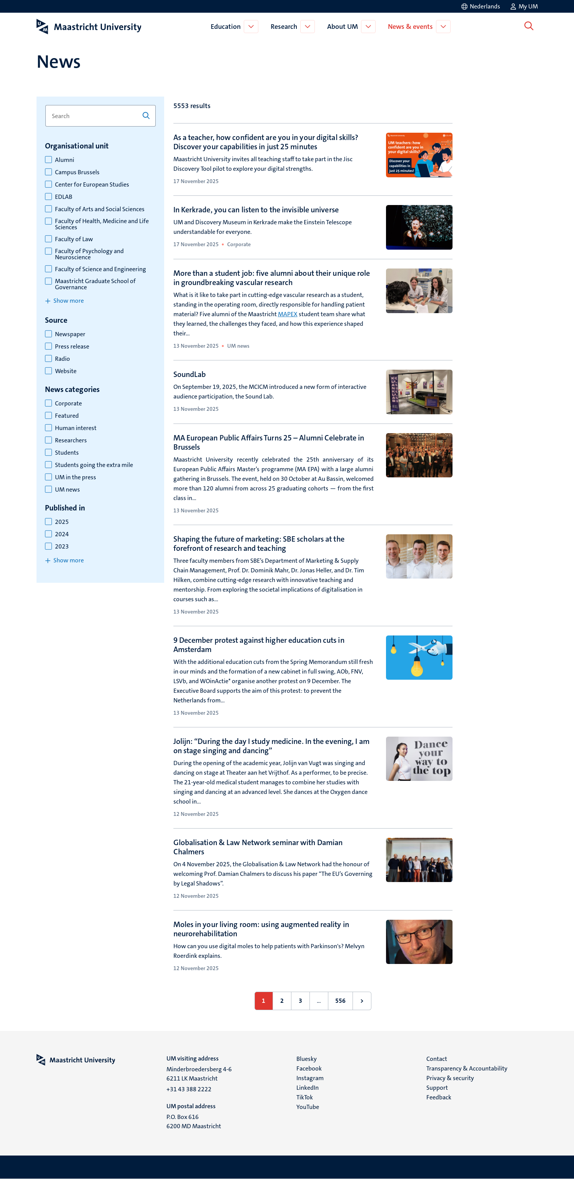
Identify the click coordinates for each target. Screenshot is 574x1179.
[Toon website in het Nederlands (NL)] (480, 6)
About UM (343, 26)
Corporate (68, 403)
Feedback (438, 1097)
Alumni (64, 160)
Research (285, 26)
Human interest (75, 428)
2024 (62, 534)
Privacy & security (450, 1078)
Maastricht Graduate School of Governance (95, 284)
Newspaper (70, 334)
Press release (72, 347)
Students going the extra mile (94, 465)
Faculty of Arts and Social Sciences (100, 209)
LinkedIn (307, 1088)
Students (67, 453)
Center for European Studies (92, 185)
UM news (67, 490)
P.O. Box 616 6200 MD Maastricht (193, 1121)
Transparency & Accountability (466, 1068)
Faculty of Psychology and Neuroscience (89, 254)
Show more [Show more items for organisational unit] (68, 301)
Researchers (71, 440)
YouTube (307, 1107)
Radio (62, 359)
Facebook (309, 1068)
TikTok (304, 1097)
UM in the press (75, 477)
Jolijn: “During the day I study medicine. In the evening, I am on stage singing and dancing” (271, 745)
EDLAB (63, 197)
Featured (67, 416)
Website (66, 371)
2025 (62, 522)
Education (227, 26)
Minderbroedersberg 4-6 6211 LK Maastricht (199, 1073)
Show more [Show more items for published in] (68, 560)
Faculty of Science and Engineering (100, 269)
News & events (411, 26)
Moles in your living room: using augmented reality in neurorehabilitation (261, 929)
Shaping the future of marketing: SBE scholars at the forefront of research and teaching (258, 543)
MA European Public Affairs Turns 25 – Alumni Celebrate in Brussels (268, 442)
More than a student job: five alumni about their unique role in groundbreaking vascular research (271, 277)
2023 (62, 547)
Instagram (310, 1078)
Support (437, 1088)
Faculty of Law (74, 239)
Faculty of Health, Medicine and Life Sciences (102, 224)
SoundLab (189, 374)
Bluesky (306, 1059)
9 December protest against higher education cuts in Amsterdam (258, 644)
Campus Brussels (77, 172)
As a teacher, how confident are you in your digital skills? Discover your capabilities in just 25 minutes (266, 142)
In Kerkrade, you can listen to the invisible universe (256, 210)
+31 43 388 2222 (188, 1089)
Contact (436, 1059)
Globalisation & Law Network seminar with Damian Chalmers (258, 847)
